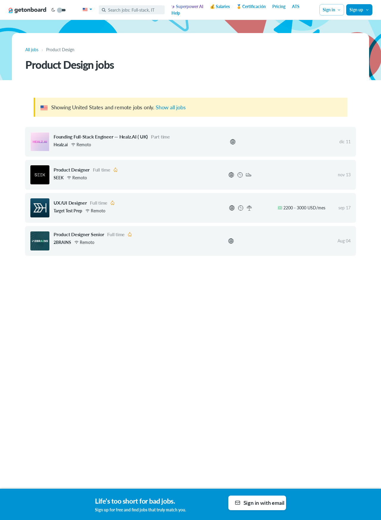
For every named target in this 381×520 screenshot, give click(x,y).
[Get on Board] (27, 10)
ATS (295, 6)
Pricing (278, 6)
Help (175, 12)
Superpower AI (187, 6)
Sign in (332, 9)
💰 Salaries (220, 6)
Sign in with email (260, 502)
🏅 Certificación (251, 6)
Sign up (359, 9)
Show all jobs (171, 107)
